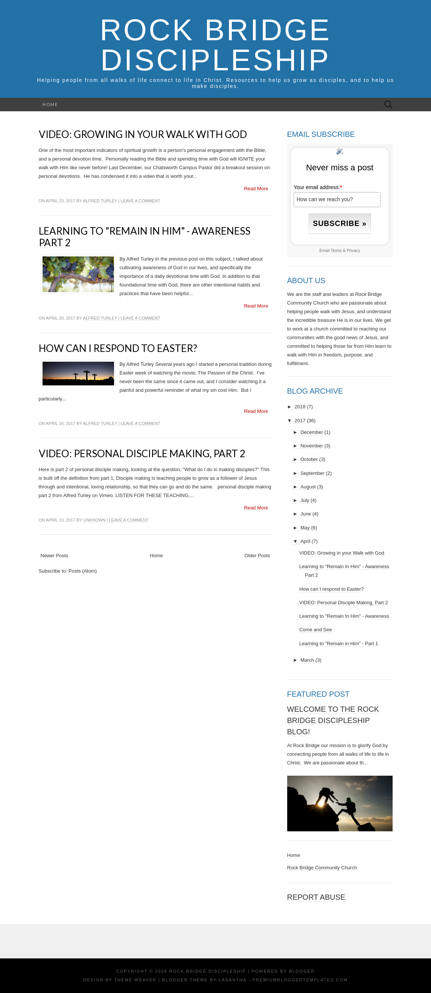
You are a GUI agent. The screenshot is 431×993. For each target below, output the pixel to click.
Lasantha (232, 980)
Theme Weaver (135, 980)
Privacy (353, 250)
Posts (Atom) (83, 571)
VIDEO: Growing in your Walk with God (143, 134)
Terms (335, 250)
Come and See (315, 629)
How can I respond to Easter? (118, 348)
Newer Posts (55, 555)
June (305, 514)
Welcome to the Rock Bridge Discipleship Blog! (333, 720)
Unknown (94, 520)
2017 (300, 420)
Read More (256, 188)
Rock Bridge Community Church (322, 867)
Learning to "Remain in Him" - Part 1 (338, 643)
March (307, 660)
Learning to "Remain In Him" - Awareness (344, 616)
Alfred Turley (100, 201)
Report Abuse (316, 897)
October (309, 459)
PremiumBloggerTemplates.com (300, 980)
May (305, 528)
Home (50, 104)
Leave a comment (140, 201)
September (312, 473)
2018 (300, 406)
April (305, 541)
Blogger (302, 971)
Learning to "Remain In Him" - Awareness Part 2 (144, 237)
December (311, 432)
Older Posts (257, 555)
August (307, 487)
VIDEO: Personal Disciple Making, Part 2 (142, 453)
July (304, 500)
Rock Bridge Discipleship (215, 45)
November (311, 446)
